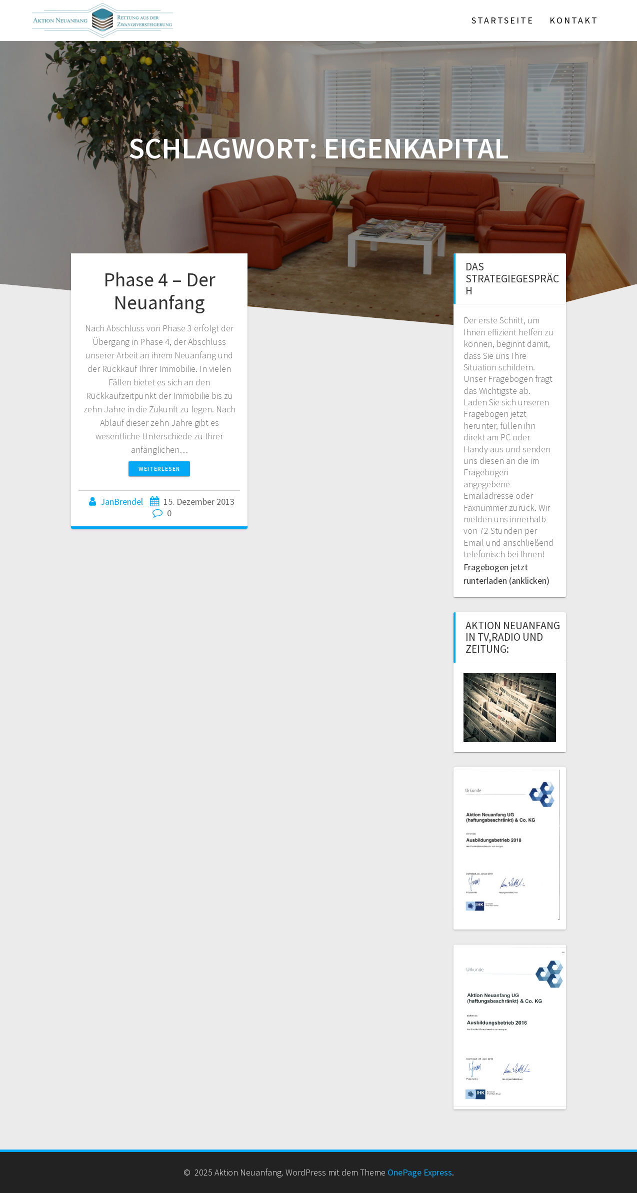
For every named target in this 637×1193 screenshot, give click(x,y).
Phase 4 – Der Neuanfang (160, 291)
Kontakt (574, 20)
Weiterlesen (159, 468)
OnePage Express (420, 1172)
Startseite (503, 20)
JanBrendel (121, 501)
